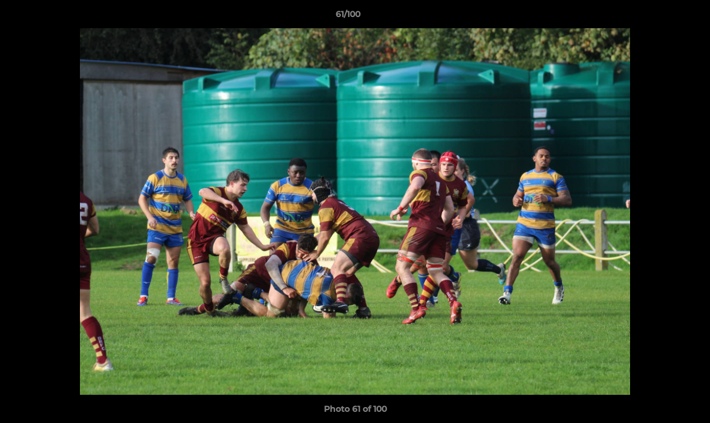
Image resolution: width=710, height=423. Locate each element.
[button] (661, 17)
